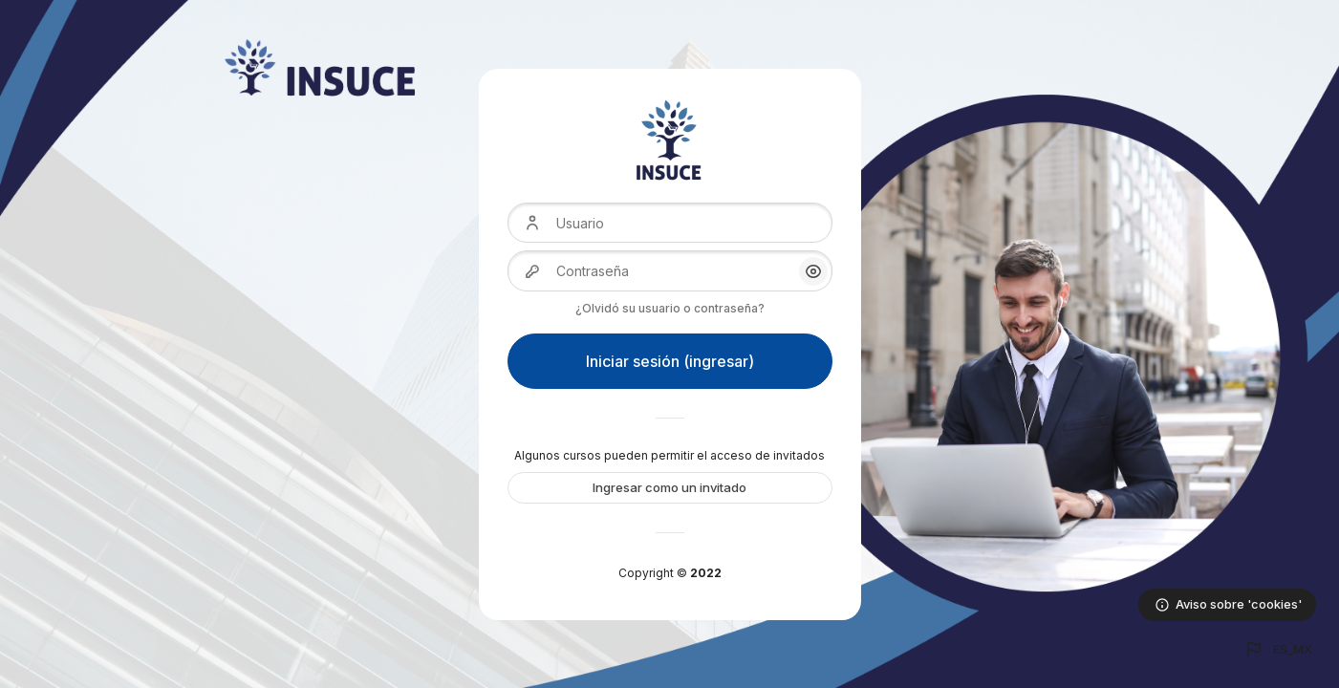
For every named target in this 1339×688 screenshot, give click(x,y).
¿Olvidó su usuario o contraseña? (670, 308)
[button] (1277, 650)
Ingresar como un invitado (669, 487)
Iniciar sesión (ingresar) (670, 361)
